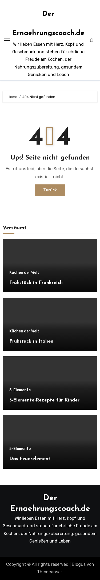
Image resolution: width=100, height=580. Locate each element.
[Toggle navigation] (7, 40)
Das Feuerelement (29, 458)
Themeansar (49, 571)
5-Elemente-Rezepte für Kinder (44, 400)
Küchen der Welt (24, 273)
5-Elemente (20, 390)
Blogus (79, 564)
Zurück (50, 190)
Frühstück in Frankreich (36, 282)
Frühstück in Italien (31, 341)
